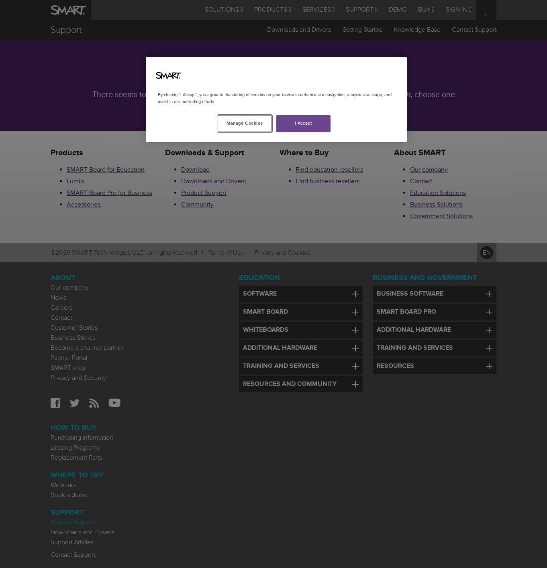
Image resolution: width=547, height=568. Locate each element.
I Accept (303, 123)
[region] (276, 99)
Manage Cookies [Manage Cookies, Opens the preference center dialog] (245, 123)
